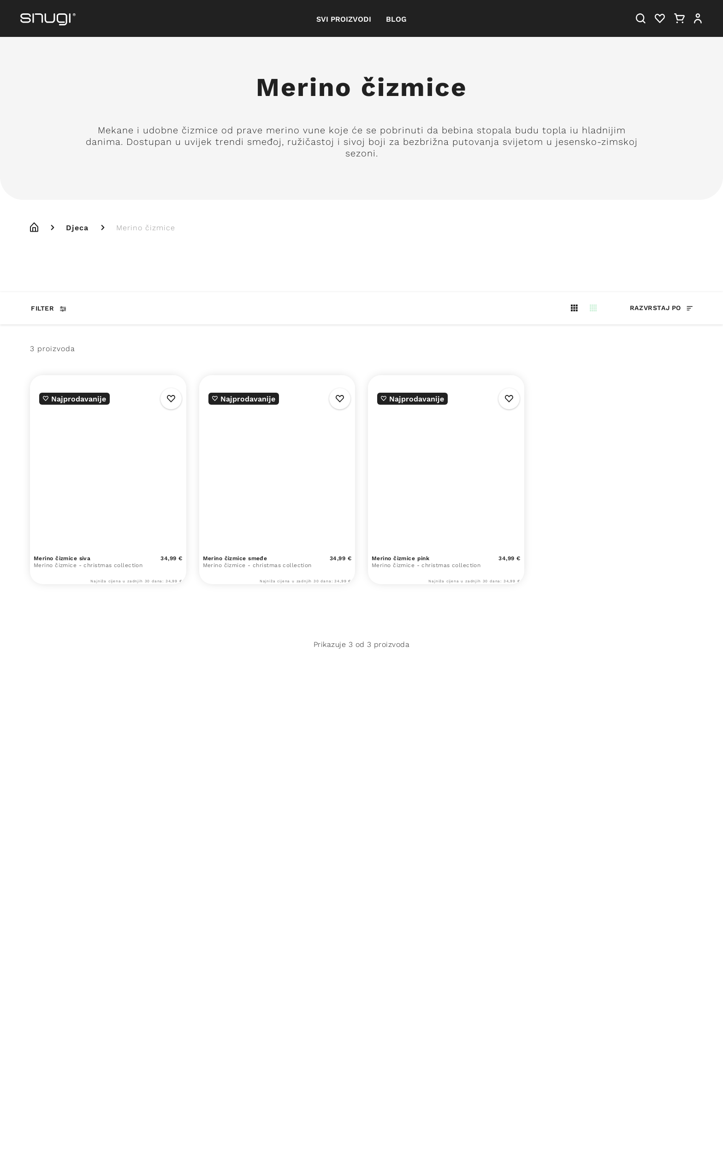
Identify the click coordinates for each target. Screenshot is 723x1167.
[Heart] (660, 18)
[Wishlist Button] (171, 398)
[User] (698, 18)
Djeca (77, 227)
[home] (34, 227)
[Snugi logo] (48, 18)
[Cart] (679, 18)
